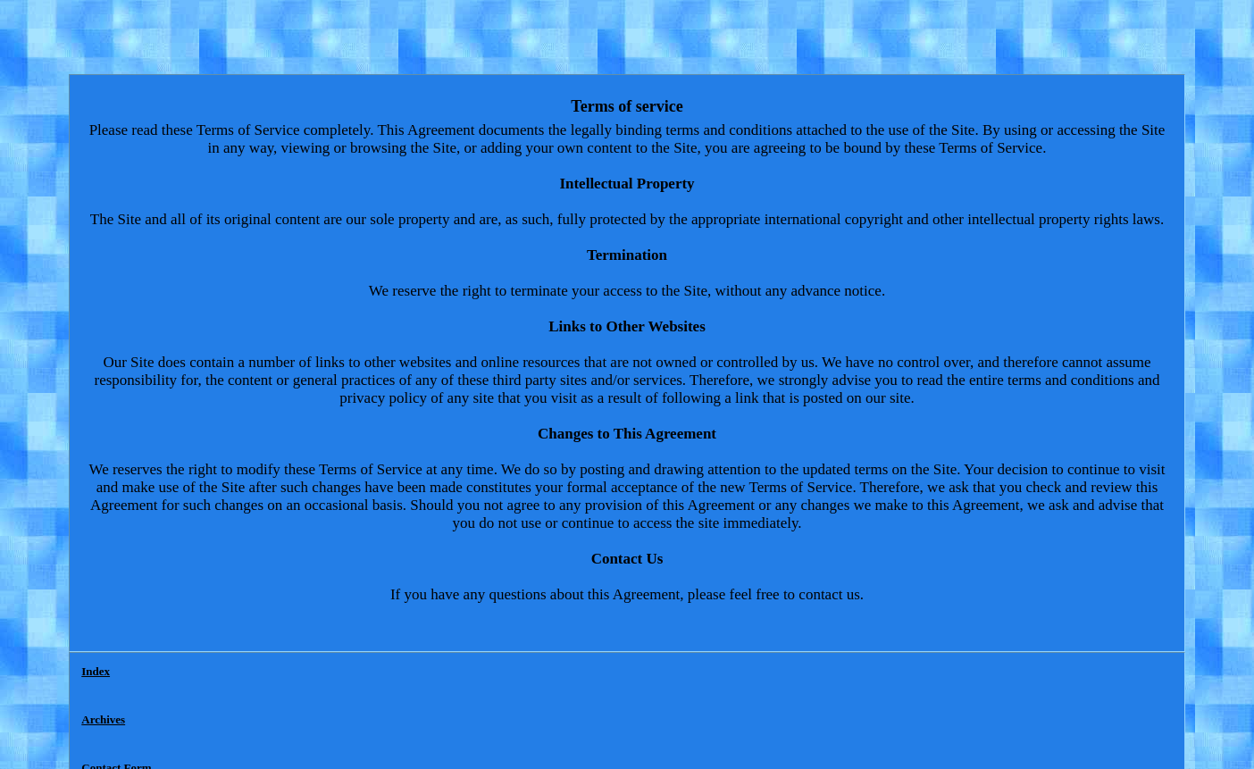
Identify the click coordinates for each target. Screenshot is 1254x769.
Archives (103, 719)
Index (95, 671)
